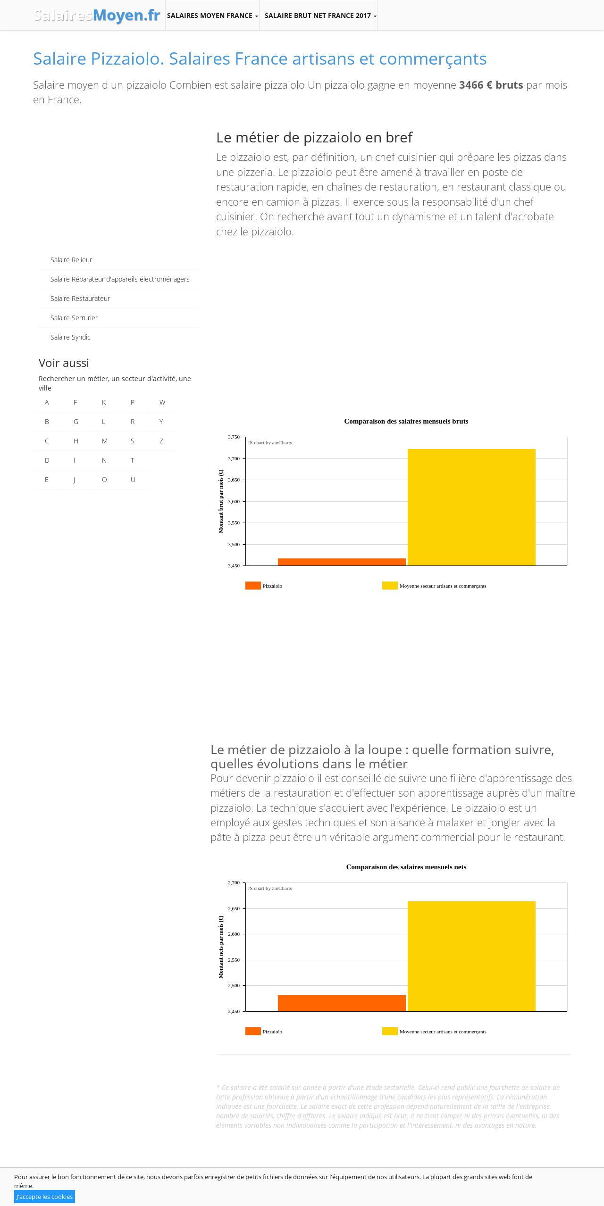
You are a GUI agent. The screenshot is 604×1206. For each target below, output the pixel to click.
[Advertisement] (119, 184)
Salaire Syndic (70, 337)
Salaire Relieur (71, 259)
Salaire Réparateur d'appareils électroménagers (120, 278)
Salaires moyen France (212, 15)
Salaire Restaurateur (80, 298)
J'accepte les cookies (45, 1196)
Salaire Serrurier (74, 317)
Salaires (96, 14)
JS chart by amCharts (270, 442)
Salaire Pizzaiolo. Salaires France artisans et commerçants (260, 58)
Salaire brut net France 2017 (320, 15)
